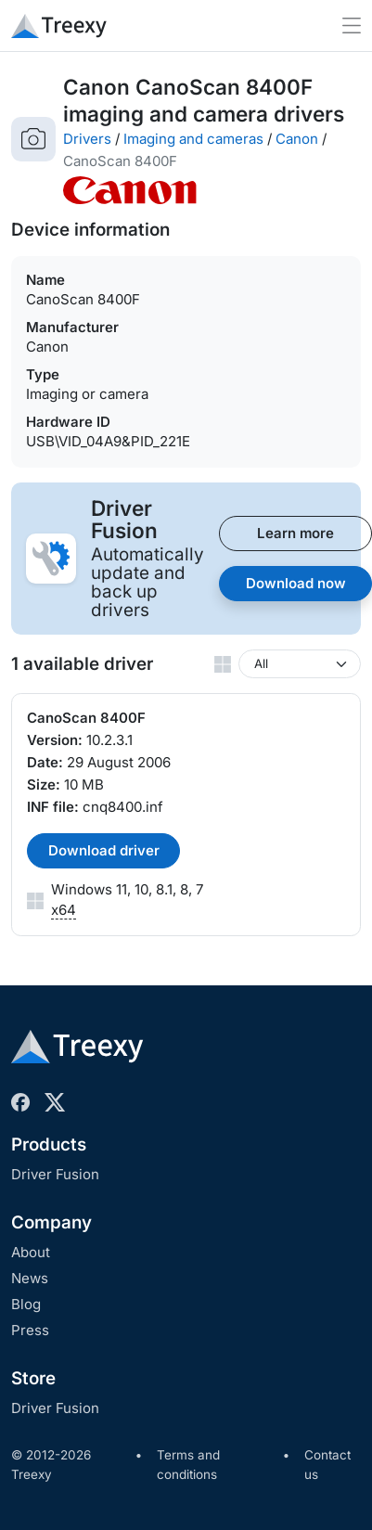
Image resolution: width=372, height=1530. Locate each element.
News (29, 1278)
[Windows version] (299, 663)
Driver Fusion (55, 1174)
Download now (296, 583)
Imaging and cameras (193, 139)
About (30, 1252)
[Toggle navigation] (351, 25)
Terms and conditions (188, 1465)
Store (33, 1378)
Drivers (87, 139)
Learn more (295, 533)
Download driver (104, 850)
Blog (26, 1304)
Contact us (327, 1465)
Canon (297, 139)
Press (30, 1330)
